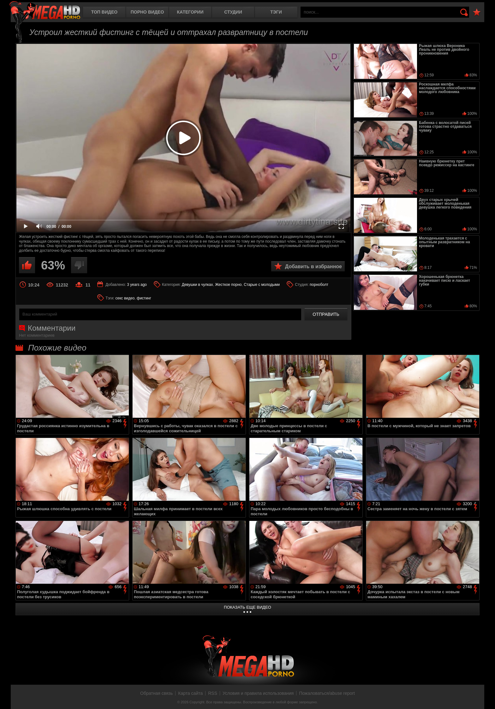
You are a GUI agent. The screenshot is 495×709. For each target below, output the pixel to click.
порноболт (319, 284)
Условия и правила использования (258, 693)
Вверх (486, 697)
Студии (233, 12)
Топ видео (104, 12)
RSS (212, 693)
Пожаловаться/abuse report (327, 693)
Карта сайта (190, 693)
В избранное (476, 12)
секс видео (125, 298)
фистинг (144, 298)
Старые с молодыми (262, 284)
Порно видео (147, 12)
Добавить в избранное (313, 266)
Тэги (276, 12)
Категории (190, 12)
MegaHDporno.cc (44, 11)
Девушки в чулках (197, 284)
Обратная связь (156, 693)
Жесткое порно (228, 284)
